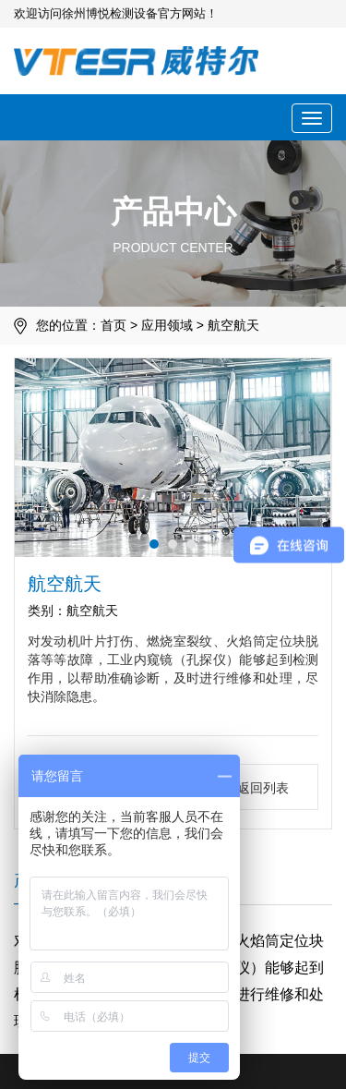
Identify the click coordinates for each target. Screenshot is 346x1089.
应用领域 (167, 325)
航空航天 (233, 325)
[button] (154, 544)
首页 (113, 325)
